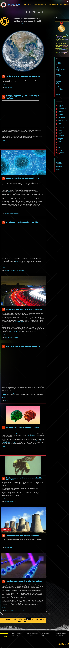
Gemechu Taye (61, 115)
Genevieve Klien (61, 103)
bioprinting (14, 270)
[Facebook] (59, 644)
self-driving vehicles (18, 321)
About (25, 4)
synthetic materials (33, 386)
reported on (35, 441)
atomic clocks (36, 596)
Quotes (58, 4)
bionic (57, 87)
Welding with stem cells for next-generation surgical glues (22, 178)
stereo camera (13, 331)
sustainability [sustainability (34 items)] (60, 52)
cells (9, 191)
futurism (11, 87)
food (15, 501)
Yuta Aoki (60, 130)
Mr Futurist (58, 165)
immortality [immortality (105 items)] (60, 45)
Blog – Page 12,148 (34, 12)
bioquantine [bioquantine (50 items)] (64, 36)
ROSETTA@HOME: (15, 639)
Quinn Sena (7, 87)
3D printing (11, 270)
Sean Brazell (60, 139)
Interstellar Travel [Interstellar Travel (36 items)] (65, 45)
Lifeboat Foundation (7, 644)
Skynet (57, 70)
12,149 (33, 619)
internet (15, 144)
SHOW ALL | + (58, 153)
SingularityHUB (59, 169)
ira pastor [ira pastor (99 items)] (58, 46)
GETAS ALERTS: (58, 634)
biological (58, 86)
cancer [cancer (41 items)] (60, 40)
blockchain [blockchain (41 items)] (66, 39)
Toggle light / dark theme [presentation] (67, 1)
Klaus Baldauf (61, 127)
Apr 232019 (4, 76)
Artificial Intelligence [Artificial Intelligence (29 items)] (59, 36)
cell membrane (25, 193)
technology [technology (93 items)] (64, 52)
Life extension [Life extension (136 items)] (64, 46)
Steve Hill (6, 144)
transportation (16, 337)
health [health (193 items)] (59, 44)
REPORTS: (28, 637)
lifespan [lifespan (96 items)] (57, 48)
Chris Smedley (61, 152)
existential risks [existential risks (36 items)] (58, 42)
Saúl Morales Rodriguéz (60, 106)
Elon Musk (14, 450)
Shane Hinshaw (61, 135)
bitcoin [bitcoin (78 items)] (63, 39)
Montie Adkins (61, 149)
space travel (22, 611)
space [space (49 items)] (57, 52)
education (11, 450)
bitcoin (57, 90)
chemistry (58, 94)
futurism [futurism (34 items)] (67, 42)
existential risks (12, 501)
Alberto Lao (60, 133)
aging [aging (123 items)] (57, 35)
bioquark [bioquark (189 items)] (59, 38)
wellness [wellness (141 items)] (65, 54)
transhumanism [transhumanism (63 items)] (59, 54)
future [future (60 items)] (64, 42)
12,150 (37, 619)
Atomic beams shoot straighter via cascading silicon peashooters (24, 581)
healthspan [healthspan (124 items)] (63, 43)
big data (58, 83)
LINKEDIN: (42, 634)
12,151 (40, 619)
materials (4, 394)
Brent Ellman (60, 142)
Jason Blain (60, 147)
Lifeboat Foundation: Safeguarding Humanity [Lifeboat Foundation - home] (10, 5)
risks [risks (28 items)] (64, 51)
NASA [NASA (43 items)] (64, 48)
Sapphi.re (18, 644)
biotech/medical (11, 144)
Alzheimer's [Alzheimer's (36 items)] (61, 35)
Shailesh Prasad (61, 112)
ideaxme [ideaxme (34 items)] (56, 45)
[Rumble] (68, 644)
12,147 (24, 619)
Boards (31, 4)
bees (57, 82)
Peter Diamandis (59, 64)
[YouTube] (65, 644)
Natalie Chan (60, 138)
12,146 (20, 619)
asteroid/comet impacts (61, 77)
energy (11, 401)
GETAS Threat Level (4, 636)
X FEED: (13, 635)
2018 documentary (32, 435)
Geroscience (58, 162)
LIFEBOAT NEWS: (29, 634)
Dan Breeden (60, 111)
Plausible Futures (59, 168)
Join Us (49, 4)
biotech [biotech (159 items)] (64, 38)
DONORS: (42, 635)
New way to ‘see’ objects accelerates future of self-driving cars (24, 309)
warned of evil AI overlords (18, 433)
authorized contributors (23, 24)
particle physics (12, 611)
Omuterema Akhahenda (60, 125)
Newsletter (54, 4)
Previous (8, 619)
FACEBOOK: (14, 634)
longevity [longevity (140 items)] (61, 48)
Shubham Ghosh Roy (62, 108)
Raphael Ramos (61, 136)
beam (10, 590)
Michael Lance (61, 146)
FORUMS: (42, 639)
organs (17, 261)
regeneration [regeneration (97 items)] (58, 51)
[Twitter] (61, 644)
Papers (42, 4)
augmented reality (59, 80)
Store (61, 4)
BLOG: (27, 635)
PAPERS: (28, 639)
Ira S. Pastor (60, 150)
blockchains (58, 91)
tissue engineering (6, 206)
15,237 (19, 621)
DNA (57, 66)
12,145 (16, 619)
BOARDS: (57, 635)
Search (67, 20)
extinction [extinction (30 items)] (62, 42)
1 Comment (26, 450)
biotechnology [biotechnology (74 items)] (58, 39)
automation (58, 81)
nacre (40, 386)
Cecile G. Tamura (61, 129)
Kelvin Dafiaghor (61, 117)
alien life (58, 74)
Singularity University (60, 69)
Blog (28, 4)
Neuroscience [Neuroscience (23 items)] (67, 48)
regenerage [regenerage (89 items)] (64, 49)
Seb (58, 144)
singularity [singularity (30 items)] (66, 51)
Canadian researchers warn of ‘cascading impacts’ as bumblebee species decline (24, 478)
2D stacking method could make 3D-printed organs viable (22, 222)
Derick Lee (60, 132)
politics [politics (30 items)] (58, 49)
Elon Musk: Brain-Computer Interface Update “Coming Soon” (23, 427)
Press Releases (66, 4)
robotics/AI (23, 270)
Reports (39, 4)
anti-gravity (58, 75)
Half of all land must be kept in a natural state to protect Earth (23, 76)
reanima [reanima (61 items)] (60, 49)
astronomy (58, 78)
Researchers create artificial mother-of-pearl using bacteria (23, 346)
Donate (46, 4)
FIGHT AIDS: (14, 637)
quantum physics (17, 611)
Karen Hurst (60, 119)
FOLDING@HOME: (43, 637)
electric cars (27, 318)
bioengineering (12, 213)
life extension (19, 144)
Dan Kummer (60, 123)
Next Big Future (59, 166)
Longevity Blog (59, 163)
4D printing (58, 63)
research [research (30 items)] (63, 51)
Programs (35, 4)
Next (25, 621)
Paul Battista (60, 114)
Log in (16, 24)
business (58, 93)
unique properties (14, 393)
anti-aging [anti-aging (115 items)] (65, 35)
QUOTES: (57, 639)
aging (57, 73)
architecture (58, 76)
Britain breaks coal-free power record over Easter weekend (22, 536)
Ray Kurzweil (58, 67)
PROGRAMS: (57, 637)
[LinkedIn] (63, 644)
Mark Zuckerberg (59, 71)
